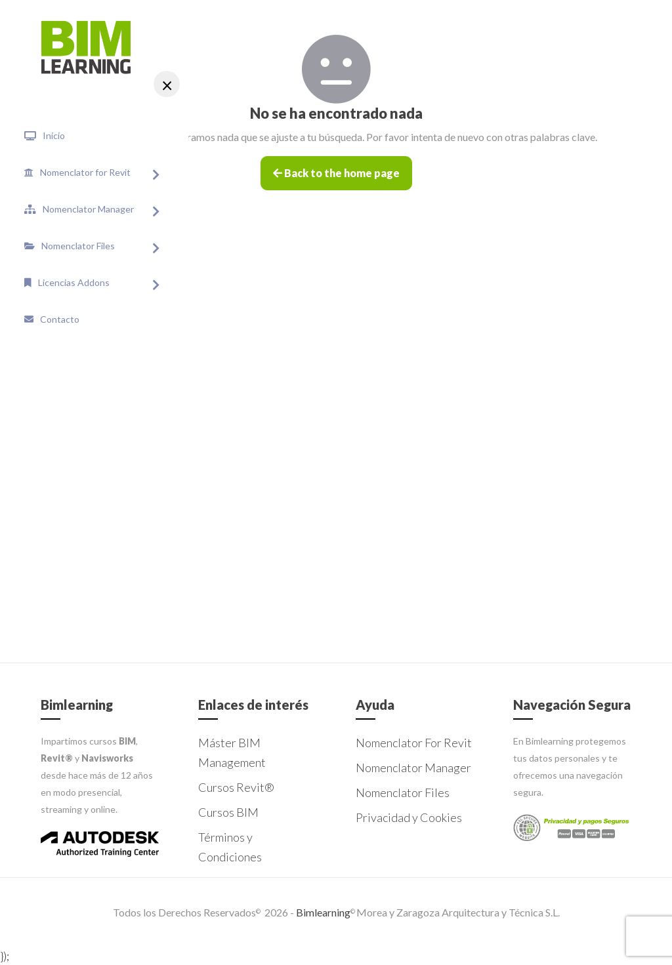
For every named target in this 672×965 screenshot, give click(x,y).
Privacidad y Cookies (409, 817)
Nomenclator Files (78, 245)
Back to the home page (336, 173)
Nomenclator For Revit (414, 742)
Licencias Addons (74, 282)
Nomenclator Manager (88, 209)
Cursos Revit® (236, 787)
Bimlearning (322, 912)
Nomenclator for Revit (85, 172)
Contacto (59, 319)
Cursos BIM (228, 812)
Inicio (54, 135)
